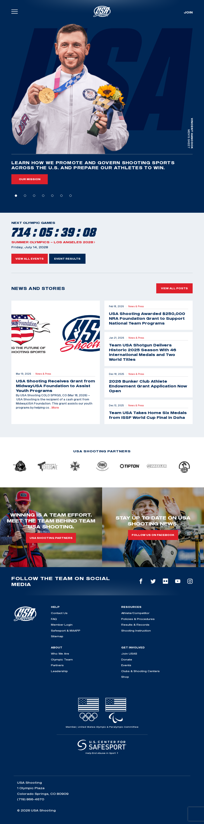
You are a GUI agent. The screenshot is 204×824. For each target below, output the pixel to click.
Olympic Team (62, 659)
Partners (57, 665)
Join (188, 12)
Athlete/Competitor (135, 613)
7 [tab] (70, 195)
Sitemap (57, 636)
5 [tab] (52, 195)
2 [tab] (25, 195)
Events (126, 665)
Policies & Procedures (138, 618)
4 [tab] (43, 195)
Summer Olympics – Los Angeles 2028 (53, 242)
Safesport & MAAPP (65, 630)
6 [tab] (61, 195)
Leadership (59, 671)
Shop (125, 676)
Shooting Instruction (136, 630)
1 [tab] (16, 195)
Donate (126, 659)
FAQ (54, 618)
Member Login (62, 624)
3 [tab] (34, 195)
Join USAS (129, 653)
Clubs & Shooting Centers (140, 671)
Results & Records (135, 624)
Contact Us (59, 613)
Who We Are (60, 653)
